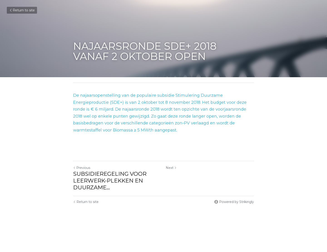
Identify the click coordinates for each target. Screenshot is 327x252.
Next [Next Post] (171, 168)
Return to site (22, 10)
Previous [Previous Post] (81, 168)
